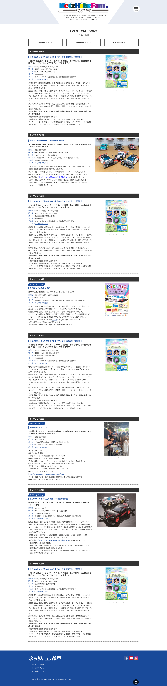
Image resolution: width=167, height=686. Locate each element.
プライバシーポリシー (39, 671)
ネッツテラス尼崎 (41, 518)
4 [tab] (120, 90)
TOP (135, 683)
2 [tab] (113, 90)
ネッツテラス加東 (41, 591)
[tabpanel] (117, 72)
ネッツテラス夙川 (41, 163)
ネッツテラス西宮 (41, 447)
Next (140, 72)
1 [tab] (110, 90)
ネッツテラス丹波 (41, 224)
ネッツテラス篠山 (41, 79)
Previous (93, 72)
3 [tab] (116, 90)
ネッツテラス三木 (41, 363)
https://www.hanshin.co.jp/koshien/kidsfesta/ (46, 474)
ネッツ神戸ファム (37, 668)
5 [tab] (123, 90)
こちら (54, 319)
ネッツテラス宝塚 (41, 303)
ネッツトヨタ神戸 (37, 665)
